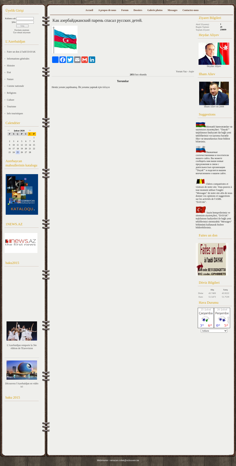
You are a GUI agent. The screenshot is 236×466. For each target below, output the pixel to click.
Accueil (89, 10)
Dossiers (137, 10)
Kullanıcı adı (10, 18)
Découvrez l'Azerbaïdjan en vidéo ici (21, 385)
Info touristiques (15, 113)
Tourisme (11, 106)
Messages (172, 10)
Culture (10, 99)
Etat (9, 72)
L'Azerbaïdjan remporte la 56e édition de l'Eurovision (22, 347)
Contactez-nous (190, 10)
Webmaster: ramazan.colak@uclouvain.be (118, 460)
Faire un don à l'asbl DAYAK (21, 51)
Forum (124, 10)
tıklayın (106, 87)
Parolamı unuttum (21, 30)
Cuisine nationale (15, 86)
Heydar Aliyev (214, 55)
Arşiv (191, 71)
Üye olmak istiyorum (22, 32)
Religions (11, 92)
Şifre (14, 22)
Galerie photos (155, 10)
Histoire (11, 65)
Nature (10, 79)
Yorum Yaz (181, 71)
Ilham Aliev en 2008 (214, 95)
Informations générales (18, 58)
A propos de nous (107, 10)
